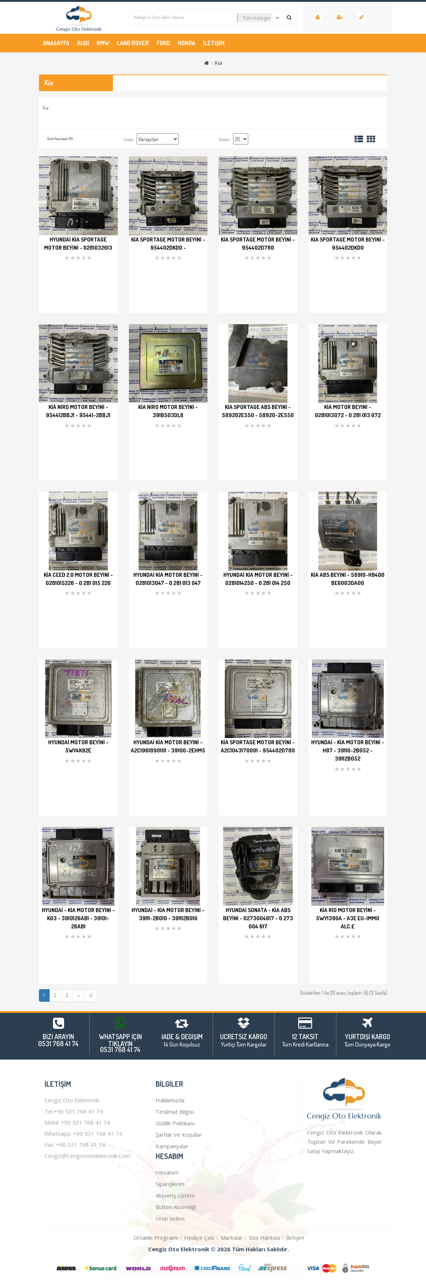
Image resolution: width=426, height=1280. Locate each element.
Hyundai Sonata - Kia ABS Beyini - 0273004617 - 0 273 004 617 (258, 918)
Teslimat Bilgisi (175, 1179)
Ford (163, 43)
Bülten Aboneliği (176, 1274)
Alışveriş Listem (175, 1262)
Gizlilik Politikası (175, 1190)
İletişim (213, 43)
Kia (218, 62)
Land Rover (133, 43)
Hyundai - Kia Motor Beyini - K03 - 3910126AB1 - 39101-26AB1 (78, 918)
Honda (186, 43)
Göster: (224, 139)
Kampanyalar (172, 1213)
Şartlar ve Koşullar (179, 1202)
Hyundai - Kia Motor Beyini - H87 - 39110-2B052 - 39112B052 (347, 750)
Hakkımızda (170, 1167)
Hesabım (167, 1239)
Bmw (103, 43)
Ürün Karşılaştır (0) (60, 138)
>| (90, 995)
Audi (83, 43)
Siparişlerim (170, 1251)
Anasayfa (56, 43)
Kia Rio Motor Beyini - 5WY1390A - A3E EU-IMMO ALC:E (347, 918)
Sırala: (128, 139)
